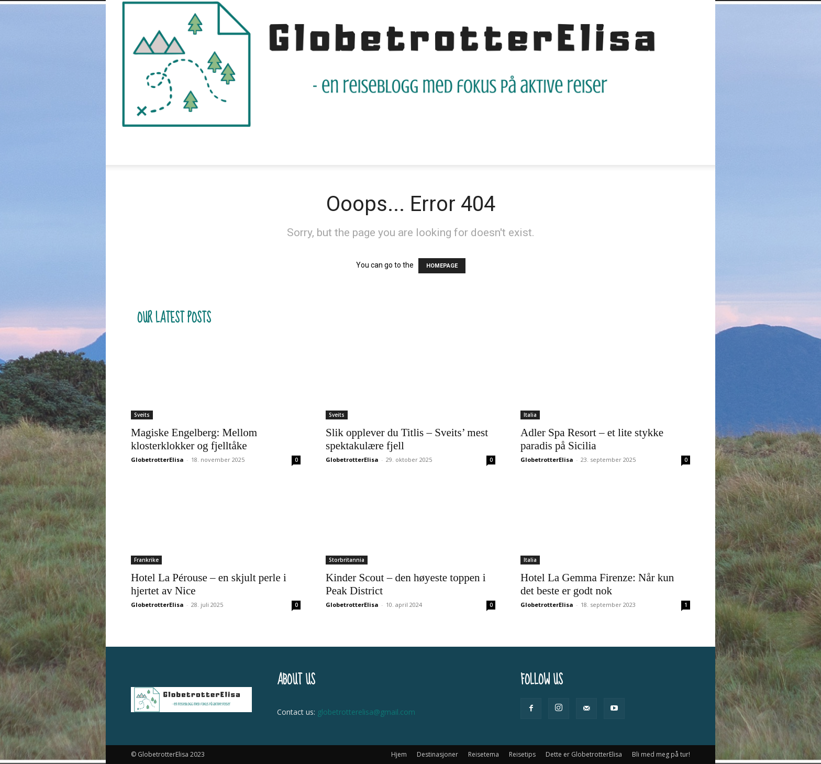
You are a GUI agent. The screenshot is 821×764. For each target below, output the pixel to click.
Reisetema (333, 146)
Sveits (142, 414)
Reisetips (393, 146)
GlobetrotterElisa (157, 459)
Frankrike (146, 559)
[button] (677, 147)
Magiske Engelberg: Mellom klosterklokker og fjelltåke (194, 439)
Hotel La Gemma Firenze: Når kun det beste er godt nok (597, 584)
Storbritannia (346, 559)
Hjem (209, 146)
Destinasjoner (263, 146)
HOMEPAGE (442, 265)
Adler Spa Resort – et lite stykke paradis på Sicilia (591, 439)
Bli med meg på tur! (584, 146)
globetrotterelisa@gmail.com (366, 712)
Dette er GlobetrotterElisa (482, 146)
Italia (530, 414)
